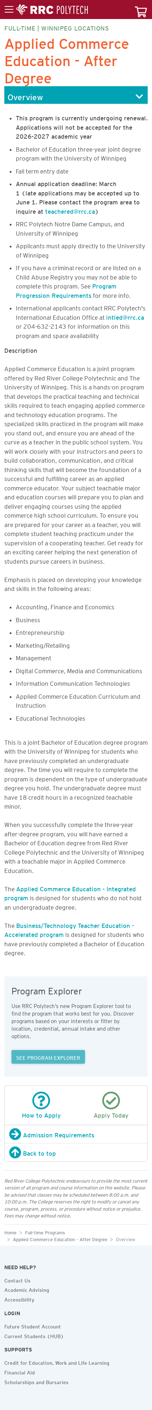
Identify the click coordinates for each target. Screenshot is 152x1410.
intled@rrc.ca (125, 316)
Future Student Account (32, 1325)
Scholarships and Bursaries (36, 1381)
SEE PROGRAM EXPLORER (48, 1057)
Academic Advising (26, 1289)
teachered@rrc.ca (70, 210)
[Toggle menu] (46, 10)
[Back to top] (76, 1152)
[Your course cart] (141, 9)
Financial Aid (19, 1371)
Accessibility (19, 1298)
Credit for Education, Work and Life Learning (56, 1362)
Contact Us (17, 1279)
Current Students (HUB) (34, 1335)
